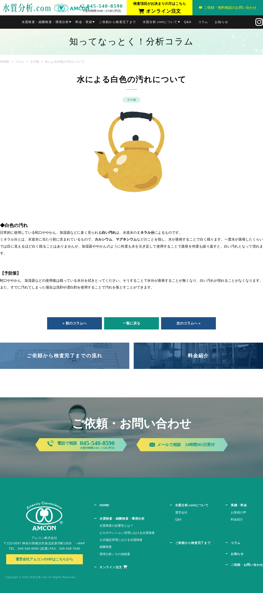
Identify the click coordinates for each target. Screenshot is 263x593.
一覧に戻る (131, 323)
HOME (4, 61)
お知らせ (221, 22)
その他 (34, 61)
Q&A (188, 22)
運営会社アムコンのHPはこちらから (44, 559)
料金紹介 (198, 355)
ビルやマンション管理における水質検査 (127, 533)
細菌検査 (106, 547)
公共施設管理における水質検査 (121, 540)
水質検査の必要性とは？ (116, 525)
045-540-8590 (105, 6)
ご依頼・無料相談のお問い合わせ (230, 7)
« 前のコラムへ (74, 323)
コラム (203, 22)
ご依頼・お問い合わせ (247, 564)
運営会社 (181, 512)
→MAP (80, 543)
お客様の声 (238, 512)
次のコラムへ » (188, 323)
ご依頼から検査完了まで (117, 22)
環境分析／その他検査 (115, 554)
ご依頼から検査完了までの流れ (65, 355)
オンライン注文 (111, 567)
